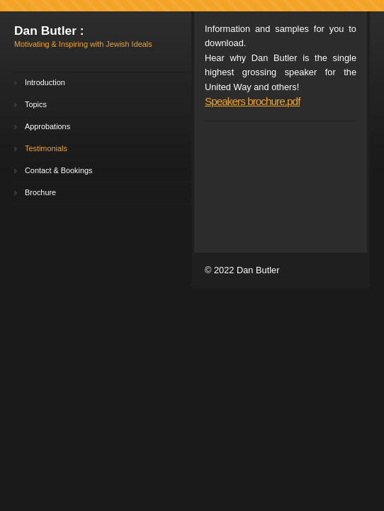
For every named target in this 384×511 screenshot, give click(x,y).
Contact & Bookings (59, 170)
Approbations (47, 126)
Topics (36, 104)
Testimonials (46, 148)
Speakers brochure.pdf (252, 101)
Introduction (45, 82)
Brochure (40, 192)
